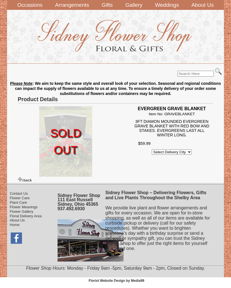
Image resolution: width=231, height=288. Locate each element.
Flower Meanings (24, 207)
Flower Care (20, 198)
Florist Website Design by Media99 (116, 281)
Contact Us (19, 193)
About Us (17, 220)
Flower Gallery (22, 211)
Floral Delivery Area (26, 216)
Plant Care (18, 202)
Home (15, 225)
